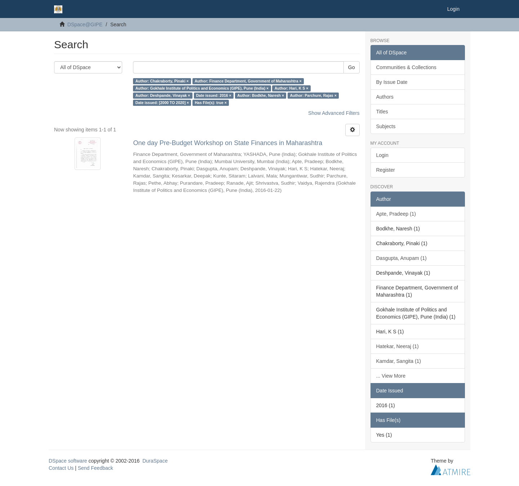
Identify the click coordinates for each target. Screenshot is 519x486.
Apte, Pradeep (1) (396, 214)
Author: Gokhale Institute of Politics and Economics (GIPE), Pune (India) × (202, 88)
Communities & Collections (406, 67)
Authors (385, 97)
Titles (382, 111)
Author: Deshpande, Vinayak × (163, 95)
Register (385, 170)
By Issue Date (392, 82)
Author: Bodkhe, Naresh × (260, 95)
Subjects (386, 126)
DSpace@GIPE (84, 24)
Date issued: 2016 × (213, 95)
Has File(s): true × (211, 102)
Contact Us (61, 468)
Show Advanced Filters (333, 113)
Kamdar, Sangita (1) (398, 361)
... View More (390, 376)
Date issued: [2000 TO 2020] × (162, 102)
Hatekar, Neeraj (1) (397, 346)
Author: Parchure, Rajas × (313, 95)
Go (351, 67)
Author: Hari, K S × (292, 88)
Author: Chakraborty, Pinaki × (162, 81)
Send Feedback (95, 468)
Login (382, 155)
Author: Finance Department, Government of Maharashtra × (248, 81)
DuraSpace (155, 461)
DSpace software (68, 461)
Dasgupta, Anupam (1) (401, 258)
